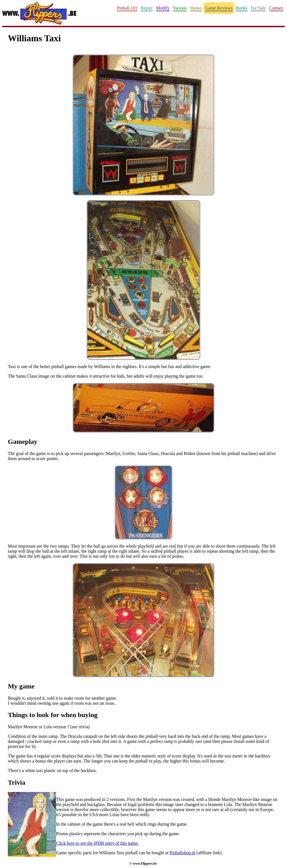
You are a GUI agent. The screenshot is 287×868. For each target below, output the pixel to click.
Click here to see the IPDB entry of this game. (97, 843)
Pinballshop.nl (182, 852)
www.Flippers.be (145, 863)
